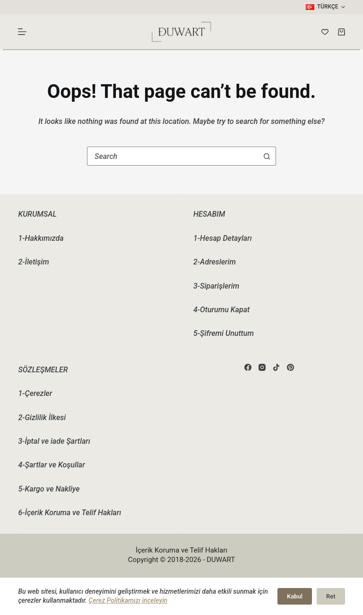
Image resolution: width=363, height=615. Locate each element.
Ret (330, 596)
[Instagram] (262, 367)
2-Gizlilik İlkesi (42, 417)
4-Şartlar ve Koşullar (51, 464)
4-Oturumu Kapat (221, 309)
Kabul (294, 596)
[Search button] (267, 156)
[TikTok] (276, 367)
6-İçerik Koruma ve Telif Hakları (69, 512)
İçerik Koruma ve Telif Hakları (181, 550)
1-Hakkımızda (40, 238)
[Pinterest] (290, 367)
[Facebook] (247, 367)
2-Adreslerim (214, 261)
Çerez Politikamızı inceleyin (127, 600)
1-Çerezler (35, 393)
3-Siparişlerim (216, 285)
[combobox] (172, 156)
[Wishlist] (324, 31)
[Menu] (22, 31)
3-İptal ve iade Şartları (54, 441)
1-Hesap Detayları (222, 238)
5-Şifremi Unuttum (223, 333)
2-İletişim (33, 261)
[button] (325, 7)
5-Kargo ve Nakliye (48, 488)
